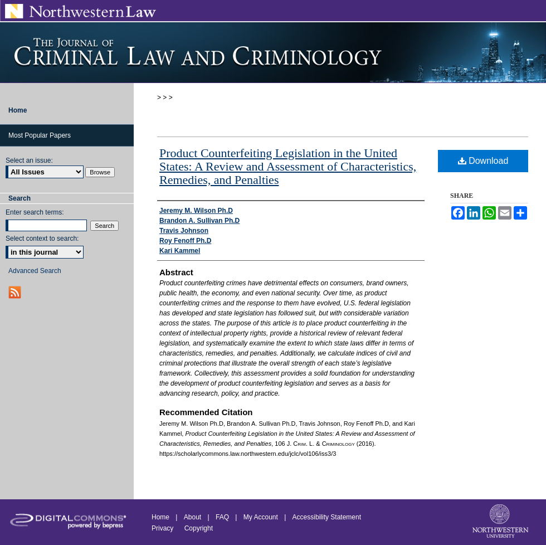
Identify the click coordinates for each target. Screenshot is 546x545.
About (192, 517)
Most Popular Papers (39, 135)
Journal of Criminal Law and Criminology (273, 52)
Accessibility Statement (326, 517)
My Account (260, 517)
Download (483, 161)
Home (160, 517)
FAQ (222, 517)
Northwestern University (501, 522)
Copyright (198, 528)
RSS (15, 292)
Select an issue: (29, 160)
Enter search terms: (35, 212)
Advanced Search (34, 271)
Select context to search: (42, 238)
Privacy (164, 528)
